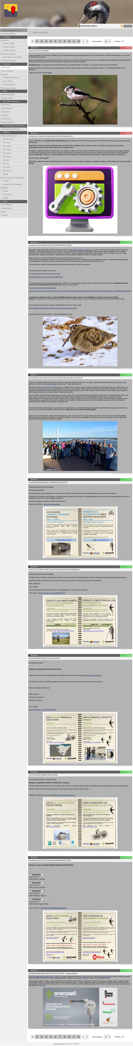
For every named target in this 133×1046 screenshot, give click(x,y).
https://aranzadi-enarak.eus (93, 675)
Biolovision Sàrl (58, 1044)
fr (130, 26)
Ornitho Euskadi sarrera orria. (10, 30)
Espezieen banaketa (7, 54)
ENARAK (4, 188)
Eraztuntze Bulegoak (105, 976)
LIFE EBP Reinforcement (43, 389)
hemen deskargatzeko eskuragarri (80, 250)
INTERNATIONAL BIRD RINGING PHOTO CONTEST (45, 976)
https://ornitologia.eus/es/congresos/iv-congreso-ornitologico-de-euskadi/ (53, 308)
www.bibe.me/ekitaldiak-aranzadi (53, 908)
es (125, 26)
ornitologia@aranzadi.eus (52, 504)
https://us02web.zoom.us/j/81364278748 (42, 709)
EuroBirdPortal (51, 384)
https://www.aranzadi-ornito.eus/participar (42, 288)
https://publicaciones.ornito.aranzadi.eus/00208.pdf (46, 277)
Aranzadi (85, 976)
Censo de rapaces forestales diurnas (12, 177)
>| (78, 41)
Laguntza (4, 74)
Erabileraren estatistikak (8, 88)
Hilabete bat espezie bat (8, 136)
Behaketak (4, 40)
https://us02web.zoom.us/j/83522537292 (51, 593)
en (128, 26)
